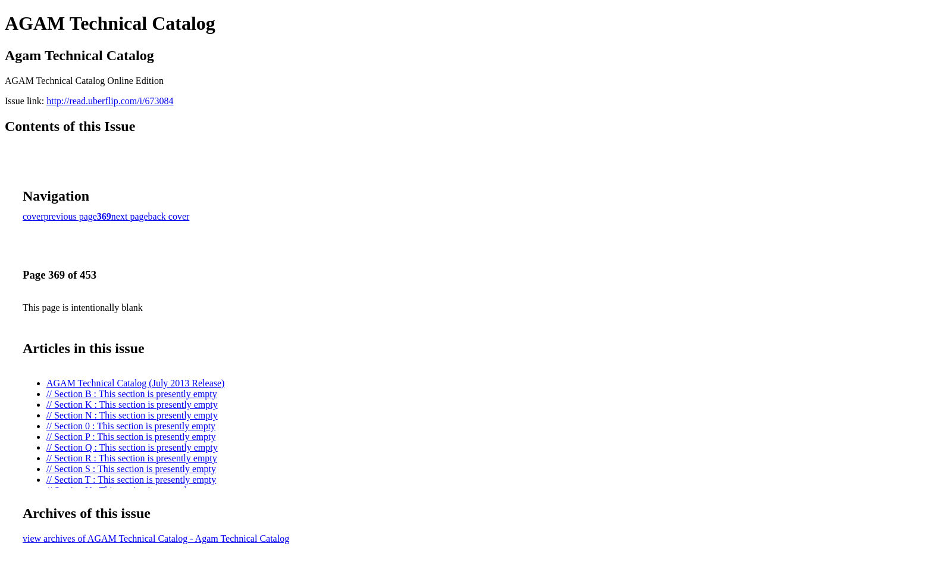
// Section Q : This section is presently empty (132, 447)
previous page (70, 216)
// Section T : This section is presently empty (131, 479)
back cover (169, 216)
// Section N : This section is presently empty (132, 415)
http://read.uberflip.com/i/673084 (109, 101)
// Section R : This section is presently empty (131, 458)
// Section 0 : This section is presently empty (130, 426)
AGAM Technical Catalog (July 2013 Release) (135, 383)
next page (129, 216)
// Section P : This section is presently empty (130, 437)
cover (33, 216)
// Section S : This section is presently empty (131, 469)
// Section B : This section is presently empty (131, 394)
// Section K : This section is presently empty (132, 404)
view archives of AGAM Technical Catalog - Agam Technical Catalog (156, 538)
